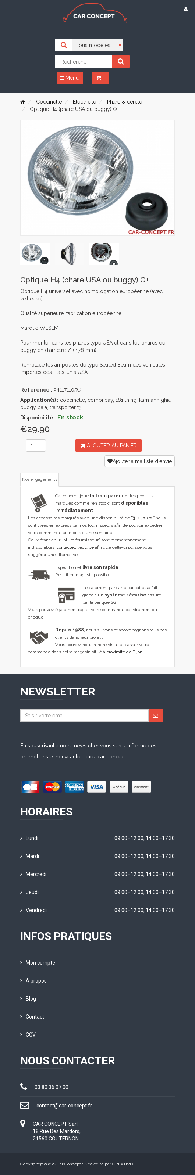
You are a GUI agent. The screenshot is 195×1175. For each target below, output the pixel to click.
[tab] (35, 254)
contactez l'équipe (75, 547)
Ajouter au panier (108, 445)
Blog (28, 999)
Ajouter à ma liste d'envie (139, 461)
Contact (32, 1017)
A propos (33, 981)
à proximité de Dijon (122, 652)
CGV (28, 1035)
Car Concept (69, 1164)
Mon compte (37, 963)
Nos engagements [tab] (39, 479)
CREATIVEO (123, 1164)
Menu (69, 78)
